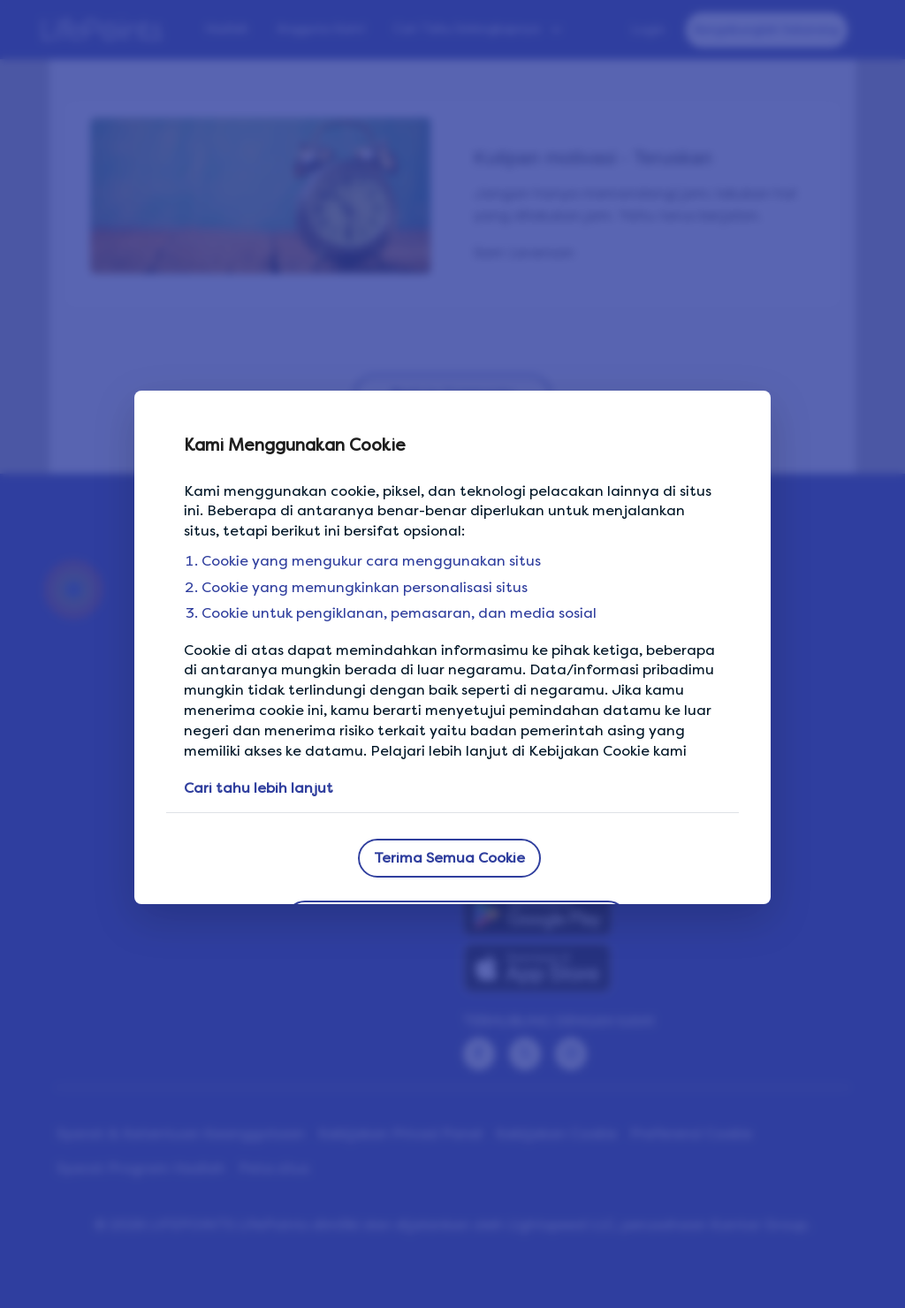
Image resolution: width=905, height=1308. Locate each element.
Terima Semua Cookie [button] (449, 857)
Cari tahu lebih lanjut (258, 787)
